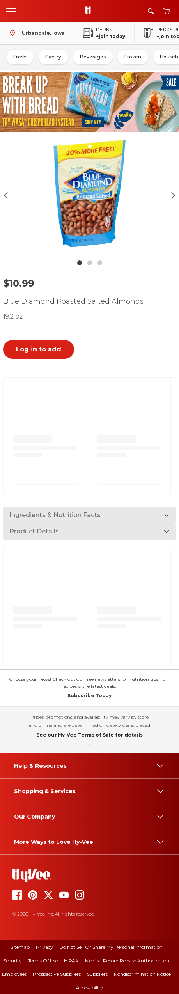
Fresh (20, 57)
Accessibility (89, 987)
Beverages (93, 57)
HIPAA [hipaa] (71, 961)
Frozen (132, 57)
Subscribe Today (89, 695)
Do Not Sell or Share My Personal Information (111, 947)
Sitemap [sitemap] (20, 947)
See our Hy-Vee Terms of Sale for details (89, 735)
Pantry (53, 57)
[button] (89, 195)
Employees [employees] (14, 974)
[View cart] (166, 11)
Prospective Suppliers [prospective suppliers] (57, 974)
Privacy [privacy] (44, 947)
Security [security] (13, 961)
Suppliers (97, 974)
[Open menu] (11, 11)
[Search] (151, 11)
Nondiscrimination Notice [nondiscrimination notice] (142, 974)
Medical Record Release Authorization (127, 961)
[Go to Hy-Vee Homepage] (90, 11)
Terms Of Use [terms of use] (43, 961)
